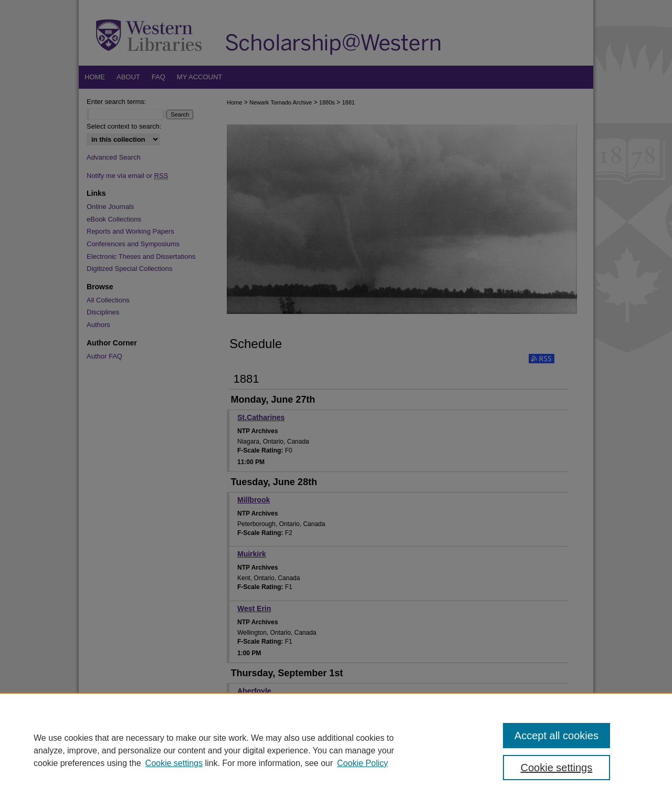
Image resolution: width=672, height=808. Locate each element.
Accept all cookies (556, 735)
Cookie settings (174, 763)
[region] (336, 750)
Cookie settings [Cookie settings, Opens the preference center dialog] (557, 767)
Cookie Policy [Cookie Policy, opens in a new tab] (362, 763)
